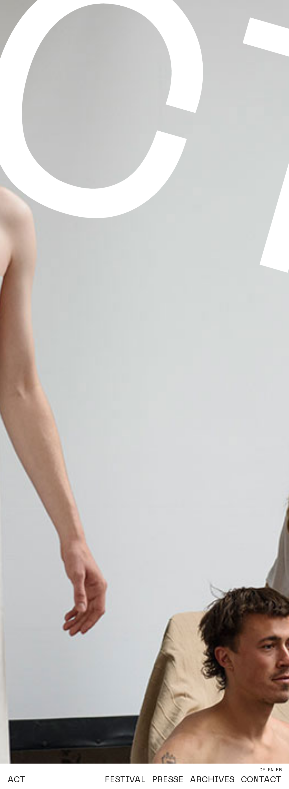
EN (271, 769)
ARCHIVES (212, 779)
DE (262, 769)
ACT (16, 779)
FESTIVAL (125, 779)
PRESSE (167, 779)
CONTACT (261, 779)
